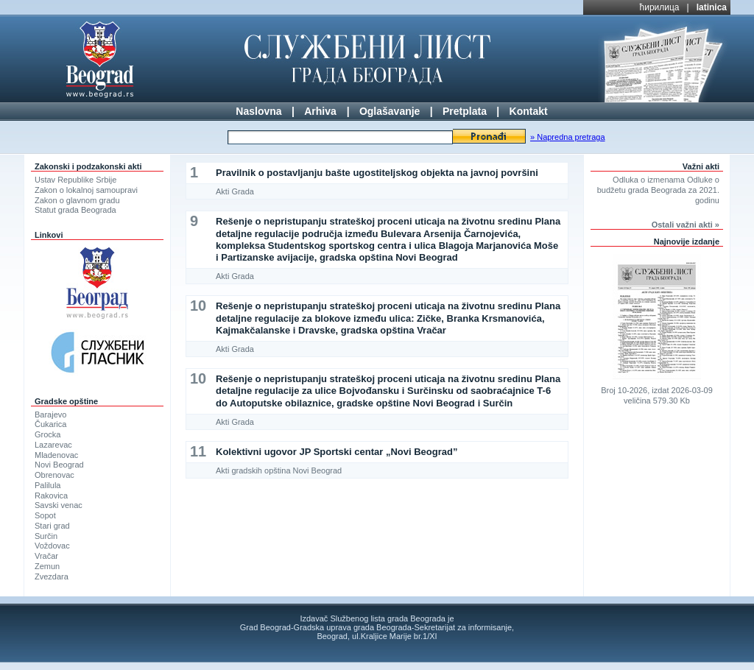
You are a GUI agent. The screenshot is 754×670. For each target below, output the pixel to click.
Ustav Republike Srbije (75, 179)
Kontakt (529, 111)
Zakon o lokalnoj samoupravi (86, 190)
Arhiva (320, 111)
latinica (712, 7)
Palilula (47, 485)
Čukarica (50, 424)
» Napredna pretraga (567, 137)
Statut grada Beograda (75, 209)
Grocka (47, 434)
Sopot (45, 515)
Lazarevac (53, 444)
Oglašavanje (389, 111)
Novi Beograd (59, 464)
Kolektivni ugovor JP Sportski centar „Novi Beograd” (336, 451)
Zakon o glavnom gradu (77, 200)
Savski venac (58, 505)
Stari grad (52, 525)
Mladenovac (56, 455)
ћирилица (660, 7)
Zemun (47, 566)
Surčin (46, 536)
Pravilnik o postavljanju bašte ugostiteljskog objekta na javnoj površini (377, 172)
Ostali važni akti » (685, 224)
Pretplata (465, 111)
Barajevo (50, 414)
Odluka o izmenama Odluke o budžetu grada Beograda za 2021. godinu (658, 190)
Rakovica (51, 495)
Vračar (46, 555)
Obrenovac (54, 474)
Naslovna (258, 111)
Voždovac (52, 545)
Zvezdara (51, 576)
